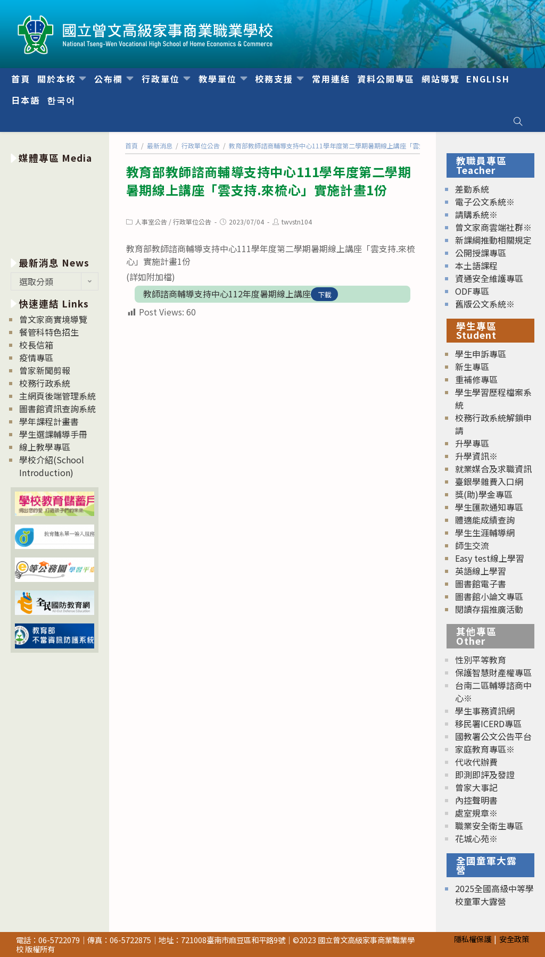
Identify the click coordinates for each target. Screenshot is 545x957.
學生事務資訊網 (485, 710)
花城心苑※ (476, 838)
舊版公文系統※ (485, 303)
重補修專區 (476, 379)
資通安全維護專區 (489, 278)
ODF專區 (472, 291)
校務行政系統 (44, 383)
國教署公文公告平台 (493, 736)
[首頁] (131, 145)
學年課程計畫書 (49, 421)
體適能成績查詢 (485, 519)
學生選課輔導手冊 (53, 434)
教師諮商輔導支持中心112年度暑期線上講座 (227, 293)
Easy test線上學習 (489, 558)
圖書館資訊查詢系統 (57, 408)
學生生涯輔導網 (485, 532)
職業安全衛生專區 (489, 825)
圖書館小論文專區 (489, 596)
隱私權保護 (472, 938)
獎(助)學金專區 (484, 494)
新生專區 (472, 366)
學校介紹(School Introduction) (51, 466)
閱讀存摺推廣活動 (489, 609)
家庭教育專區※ (485, 749)
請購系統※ (476, 214)
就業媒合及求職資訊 (493, 468)
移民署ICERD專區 (488, 723)
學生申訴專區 (480, 353)
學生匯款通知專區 (489, 507)
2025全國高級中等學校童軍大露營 (494, 895)
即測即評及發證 (485, 774)
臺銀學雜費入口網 (489, 481)
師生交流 (472, 545)
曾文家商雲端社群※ (493, 227)
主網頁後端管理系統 (57, 395)
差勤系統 (472, 188)
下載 (325, 294)
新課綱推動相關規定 (493, 240)
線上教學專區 (44, 446)
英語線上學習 (480, 570)
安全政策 (514, 938)
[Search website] (517, 121)
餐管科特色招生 (49, 332)
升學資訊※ (476, 456)
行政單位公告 (192, 221)
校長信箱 (36, 344)
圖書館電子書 (480, 583)
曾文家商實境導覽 (53, 319)
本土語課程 (476, 265)
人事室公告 (151, 221)
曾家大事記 (476, 787)
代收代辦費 (476, 761)
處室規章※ (476, 812)
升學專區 (472, 443)
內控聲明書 (476, 800)
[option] (54, 208)
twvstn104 (297, 221)
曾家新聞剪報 (44, 370)
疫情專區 (36, 357)
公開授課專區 (480, 252)
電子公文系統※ (485, 201)
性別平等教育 (480, 659)
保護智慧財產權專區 (493, 672)
